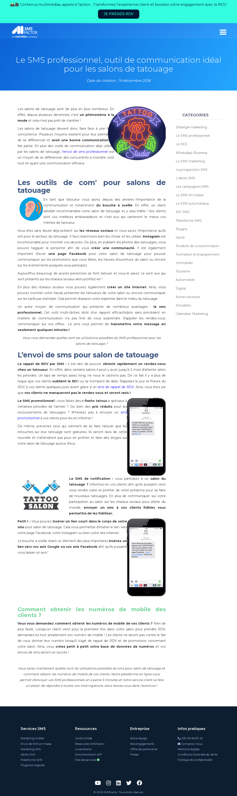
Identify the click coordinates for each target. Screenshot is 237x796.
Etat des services (88, 759)
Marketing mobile (32, 738)
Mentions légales (189, 749)
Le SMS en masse (190, 195)
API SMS (182, 212)
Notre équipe (138, 738)
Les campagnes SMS (192, 186)
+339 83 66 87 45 (191, 738)
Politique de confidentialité (195, 759)
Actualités (183, 305)
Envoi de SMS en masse (36, 743)
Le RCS (181, 144)
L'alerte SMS (185, 178)
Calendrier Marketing (192, 313)
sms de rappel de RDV (116, 387)
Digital (181, 288)
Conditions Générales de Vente (198, 754)
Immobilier (184, 262)
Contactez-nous (191, 743)
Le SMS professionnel (192, 136)
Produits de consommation (197, 246)
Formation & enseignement (197, 254)
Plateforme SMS (188, 220)
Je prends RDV (118, 14)
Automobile (185, 279)
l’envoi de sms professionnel (81, 152)
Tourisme (183, 271)
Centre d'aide (84, 738)
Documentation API (89, 754)
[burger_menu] (223, 32)
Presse (134, 754)
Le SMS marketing (190, 161)
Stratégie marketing (191, 127)
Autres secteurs (188, 296)
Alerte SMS (28, 754)
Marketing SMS (31, 749)
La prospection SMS (191, 169)
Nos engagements (141, 743)
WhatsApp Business (191, 153)
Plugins (181, 229)
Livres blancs (84, 749)
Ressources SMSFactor (90, 743)
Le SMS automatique (192, 203)
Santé (180, 237)
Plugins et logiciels (33, 765)
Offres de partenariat (143, 749)
